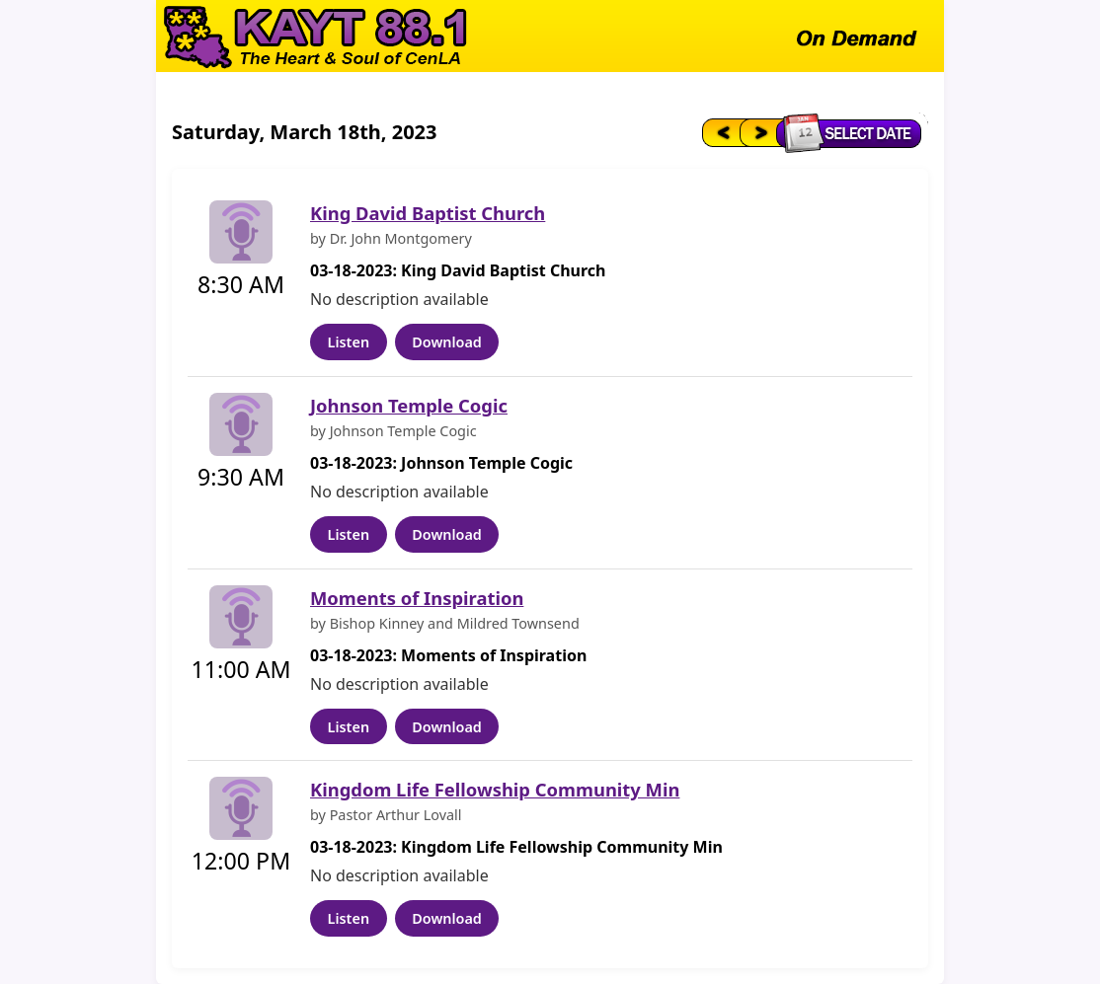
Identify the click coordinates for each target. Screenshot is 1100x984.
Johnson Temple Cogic (409, 405)
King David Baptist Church (427, 212)
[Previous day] (719, 132)
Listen (348, 342)
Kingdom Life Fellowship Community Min (494, 789)
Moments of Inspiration (416, 597)
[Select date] (853, 132)
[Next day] (759, 132)
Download (447, 342)
